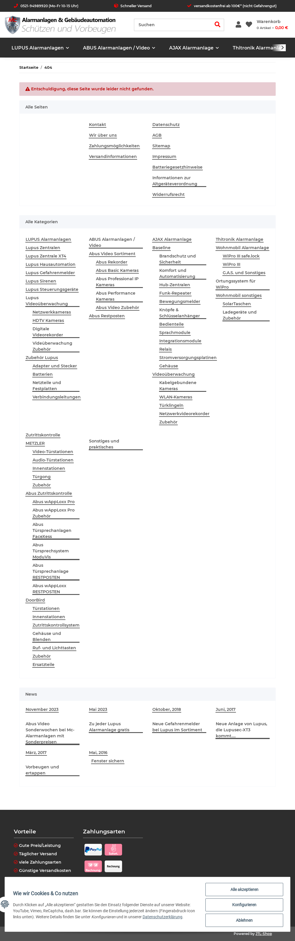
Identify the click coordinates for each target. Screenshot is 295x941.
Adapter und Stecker (55, 366)
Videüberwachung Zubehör (52, 346)
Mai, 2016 (98, 752)
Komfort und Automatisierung (177, 273)
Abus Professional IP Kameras (117, 281)
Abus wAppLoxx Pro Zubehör (54, 513)
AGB (157, 135)
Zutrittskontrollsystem (56, 625)
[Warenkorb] (272, 25)
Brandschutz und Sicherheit (177, 259)
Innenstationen (49, 468)
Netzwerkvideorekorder (184, 413)
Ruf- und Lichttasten (54, 647)
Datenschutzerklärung (172, 917)
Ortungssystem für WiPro (236, 284)
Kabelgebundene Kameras (177, 385)
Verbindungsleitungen (57, 397)
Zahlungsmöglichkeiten (114, 145)
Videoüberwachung (173, 374)
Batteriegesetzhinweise (177, 167)
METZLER (35, 443)
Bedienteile (171, 324)
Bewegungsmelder (179, 301)
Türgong (42, 476)
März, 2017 (36, 752)
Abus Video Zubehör (117, 307)
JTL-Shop (264, 934)
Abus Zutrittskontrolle (49, 493)
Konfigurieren (243, 905)
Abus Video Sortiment (112, 253)
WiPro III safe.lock (241, 256)
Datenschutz (165, 124)
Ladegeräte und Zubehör (240, 315)
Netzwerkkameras (52, 312)
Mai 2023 (98, 709)
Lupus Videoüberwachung (47, 300)
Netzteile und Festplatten (47, 385)
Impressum (164, 156)
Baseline (161, 247)
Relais (165, 349)
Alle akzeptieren (243, 890)
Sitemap (161, 145)
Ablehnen (243, 920)
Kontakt (97, 124)
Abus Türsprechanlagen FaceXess (52, 530)
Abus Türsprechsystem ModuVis (51, 551)
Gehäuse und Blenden (47, 636)
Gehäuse (168, 366)
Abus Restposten (107, 315)
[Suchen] (172, 25)
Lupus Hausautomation (50, 264)
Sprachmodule (174, 332)
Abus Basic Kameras (117, 270)
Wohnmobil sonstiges (239, 295)
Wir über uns (103, 135)
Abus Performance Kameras (115, 296)
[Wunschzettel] (248, 24)
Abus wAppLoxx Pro (54, 501)
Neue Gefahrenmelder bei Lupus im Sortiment (177, 726)
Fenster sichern (107, 761)
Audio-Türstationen (53, 460)
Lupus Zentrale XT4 (46, 256)
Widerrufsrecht (168, 194)
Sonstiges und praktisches (104, 444)
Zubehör (168, 422)
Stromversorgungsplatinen (188, 357)
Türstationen (46, 608)
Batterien (43, 374)
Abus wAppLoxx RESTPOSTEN (49, 588)
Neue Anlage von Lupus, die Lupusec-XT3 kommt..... (241, 729)
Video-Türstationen (53, 451)
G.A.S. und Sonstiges (244, 272)
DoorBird (35, 600)
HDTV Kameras (48, 320)
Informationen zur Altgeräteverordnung (174, 180)
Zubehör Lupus (42, 357)
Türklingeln (171, 405)
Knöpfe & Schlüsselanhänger (179, 312)
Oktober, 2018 (166, 709)
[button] (238, 24)
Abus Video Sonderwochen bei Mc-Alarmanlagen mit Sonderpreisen (50, 733)
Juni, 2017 (226, 709)
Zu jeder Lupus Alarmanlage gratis (109, 726)
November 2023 (42, 709)
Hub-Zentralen (174, 284)
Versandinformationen (113, 156)
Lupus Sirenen (41, 281)
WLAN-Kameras (175, 397)
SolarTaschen (237, 303)
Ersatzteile (43, 664)
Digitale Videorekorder (48, 331)
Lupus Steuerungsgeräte (52, 289)
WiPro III (231, 264)
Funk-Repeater (175, 293)
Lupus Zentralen (43, 247)
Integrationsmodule (180, 340)
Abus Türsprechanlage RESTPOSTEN (51, 571)
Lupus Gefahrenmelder (50, 272)
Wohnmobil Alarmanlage (242, 247)
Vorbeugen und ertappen (42, 770)
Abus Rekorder (111, 262)
